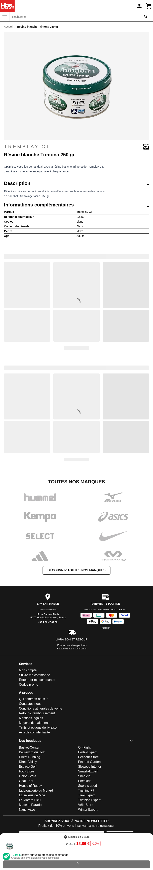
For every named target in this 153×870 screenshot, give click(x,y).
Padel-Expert (87, 752)
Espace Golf (27, 766)
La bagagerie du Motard (36, 790)
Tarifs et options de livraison (38, 727)
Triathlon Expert (89, 800)
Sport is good (87, 785)
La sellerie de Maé (32, 795)
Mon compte (28, 670)
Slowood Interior (89, 766)
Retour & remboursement (37, 713)
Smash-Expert (88, 771)
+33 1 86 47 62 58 (47, 622)
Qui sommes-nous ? (33, 699)
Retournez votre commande (71, 648)
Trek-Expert (86, 795)
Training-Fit (86, 790)
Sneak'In (84, 776)
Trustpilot (105, 628)
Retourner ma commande (37, 679)
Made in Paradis (30, 804)
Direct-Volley (28, 761)
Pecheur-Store (88, 757)
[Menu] (5, 17)
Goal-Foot (26, 781)
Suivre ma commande (34, 675)
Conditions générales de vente (40, 708)
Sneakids (84, 781)
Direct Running (29, 757)
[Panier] (149, 6)
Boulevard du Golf (32, 752)
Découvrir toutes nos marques (76, 570)
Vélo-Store (85, 804)
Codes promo (28, 684)
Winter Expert (87, 809)
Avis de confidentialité (34, 732)
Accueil (8, 26)
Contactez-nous (48, 609)
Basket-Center (29, 747)
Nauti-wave (27, 809)
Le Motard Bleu (30, 800)
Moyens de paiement (34, 722)
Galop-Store (27, 776)
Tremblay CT (76, 147)
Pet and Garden (89, 761)
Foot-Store (26, 771)
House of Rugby (30, 785)
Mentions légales (31, 718)
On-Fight (84, 747)
